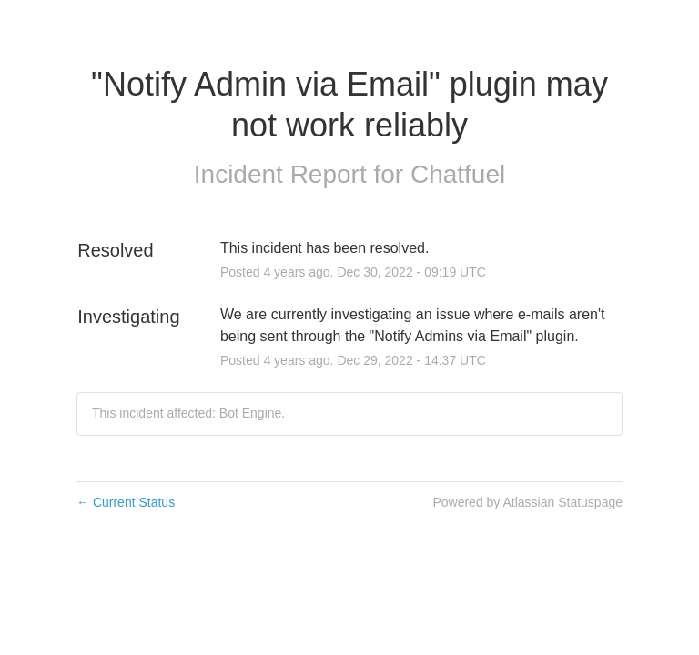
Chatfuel (457, 174)
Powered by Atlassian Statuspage (527, 502)
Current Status (125, 502)
